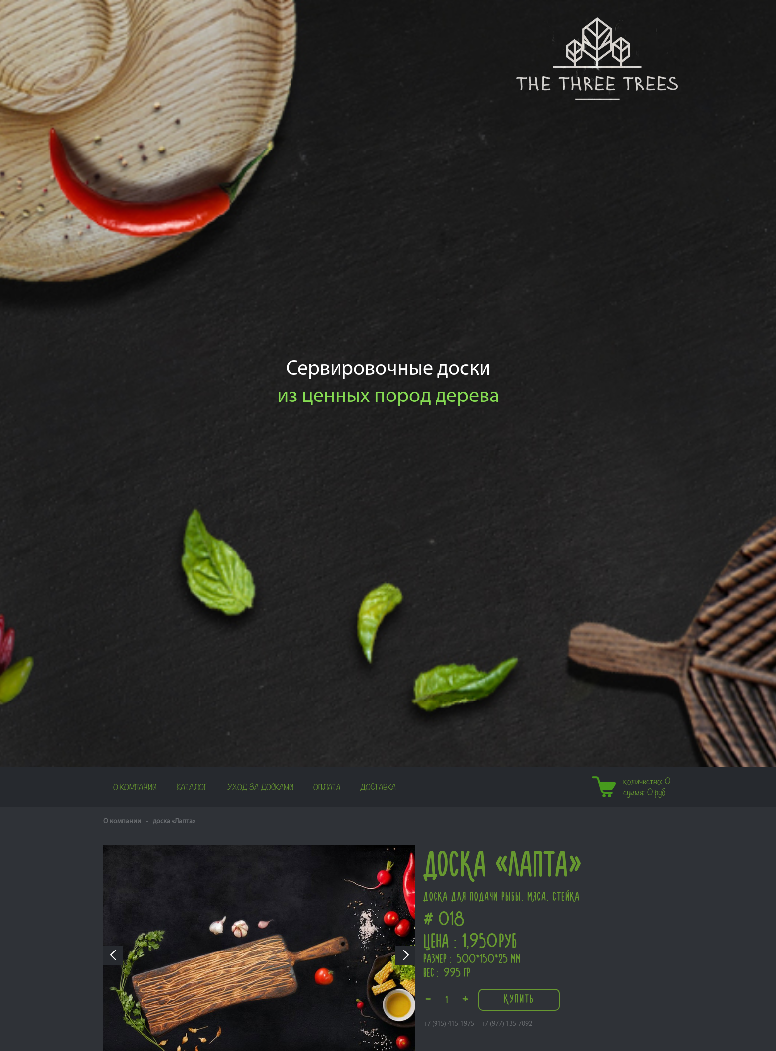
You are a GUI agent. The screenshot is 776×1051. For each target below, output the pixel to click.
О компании (135, 787)
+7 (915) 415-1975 (448, 1024)
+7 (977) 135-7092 (506, 1024)
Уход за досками (260, 787)
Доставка (378, 787)
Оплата (326, 787)
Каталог (192, 787)
